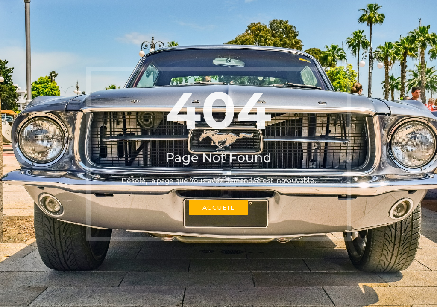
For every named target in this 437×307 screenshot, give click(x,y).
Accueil (218, 207)
